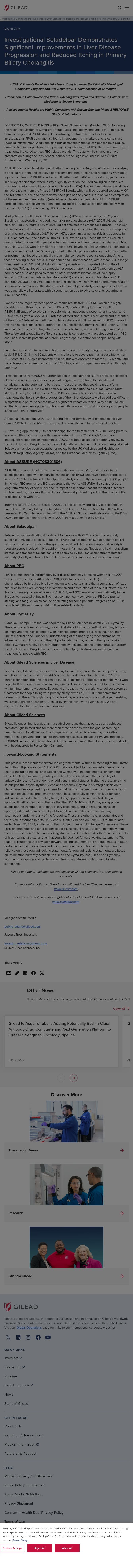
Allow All (67, 1548)
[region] (66, 1539)
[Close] (126, 1529)
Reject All (39, 1548)
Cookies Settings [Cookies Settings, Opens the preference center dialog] (12, 1548)
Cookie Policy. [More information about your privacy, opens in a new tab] (20, 1540)
